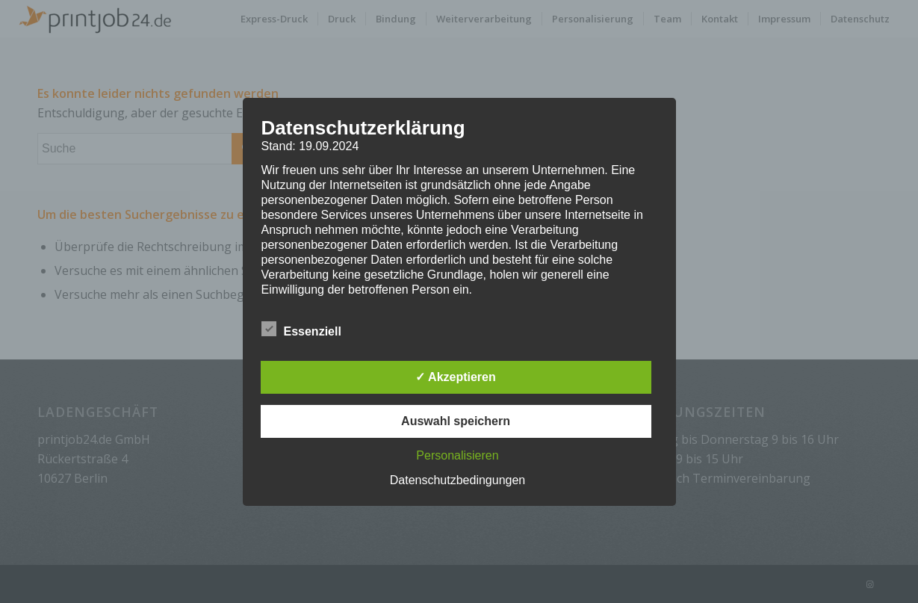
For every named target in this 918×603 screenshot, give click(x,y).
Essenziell (301, 329)
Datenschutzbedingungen (457, 480)
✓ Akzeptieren (455, 377)
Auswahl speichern (455, 421)
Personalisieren (457, 455)
